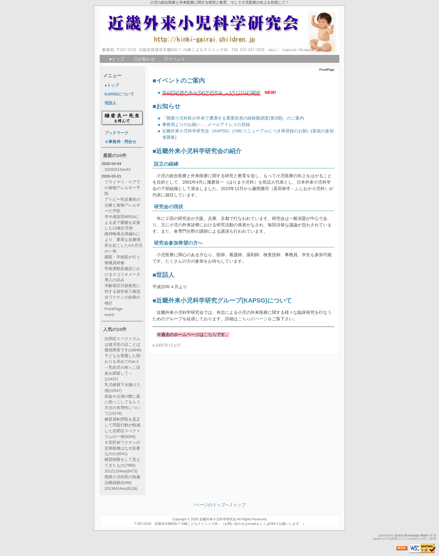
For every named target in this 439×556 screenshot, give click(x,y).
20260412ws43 (117, 169)
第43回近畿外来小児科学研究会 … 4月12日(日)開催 (211, 92)
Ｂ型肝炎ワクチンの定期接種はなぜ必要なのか (122, 448)
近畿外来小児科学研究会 (217, 519)
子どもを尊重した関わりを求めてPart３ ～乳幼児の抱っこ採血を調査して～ (122, 367)
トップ (239, 504)
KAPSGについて (119, 94)
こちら (210, 334)
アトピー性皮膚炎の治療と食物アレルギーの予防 (122, 205)
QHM (432, 538)
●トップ (116, 58)
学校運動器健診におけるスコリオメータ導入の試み (122, 274)
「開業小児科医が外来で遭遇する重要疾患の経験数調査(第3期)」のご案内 (233, 118)
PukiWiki (392, 538)
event (109, 315)
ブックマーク (116, 133)
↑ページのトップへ (211, 504)
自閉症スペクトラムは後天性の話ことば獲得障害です (123, 345)
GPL (424, 538)
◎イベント (174, 58)
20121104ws (121, 471)
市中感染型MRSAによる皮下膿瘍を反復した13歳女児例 (122, 223)
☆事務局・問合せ (120, 142)
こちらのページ (253, 318)
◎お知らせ (144, 58)
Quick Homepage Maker (411, 535)
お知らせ (168, 106)
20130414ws (121, 488)
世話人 (165, 274)
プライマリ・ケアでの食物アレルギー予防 (122, 188)
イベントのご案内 (180, 80)
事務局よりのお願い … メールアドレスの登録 (206, 124)
